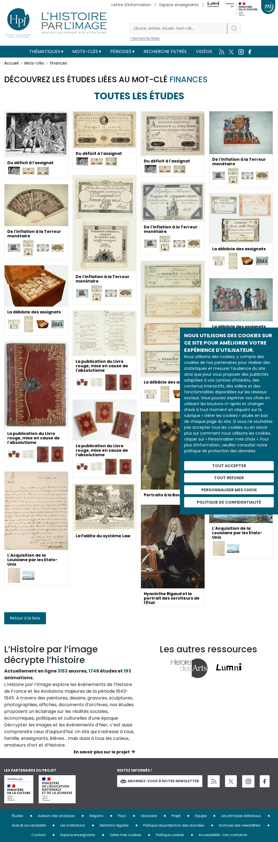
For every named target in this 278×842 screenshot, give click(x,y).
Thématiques (44, 51)
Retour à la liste (25, 618)
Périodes (120, 51)
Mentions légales (114, 825)
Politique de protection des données (173, 825)
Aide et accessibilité (29, 825)
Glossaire (149, 815)
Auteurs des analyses (56, 815)
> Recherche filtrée (145, 38)
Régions (96, 815)
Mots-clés (85, 51)
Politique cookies (170, 834)
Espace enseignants (179, 5)
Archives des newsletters (240, 825)
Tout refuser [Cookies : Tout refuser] (229, 477)
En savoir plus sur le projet (102, 752)
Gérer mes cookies (125, 834)
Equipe (201, 815)
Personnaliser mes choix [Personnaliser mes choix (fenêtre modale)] (229, 489)
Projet (176, 815)
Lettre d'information (131, 5)
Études (17, 815)
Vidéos (204, 51)
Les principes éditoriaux (241, 815)
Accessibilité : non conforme (223, 834)
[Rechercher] (178, 28)
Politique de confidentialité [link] (229, 502)
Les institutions (72, 825)
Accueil (11, 63)
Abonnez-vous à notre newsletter (160, 781)
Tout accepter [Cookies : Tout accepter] (229, 466)
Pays (122, 815)
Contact (38, 834)
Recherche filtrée (165, 51)
